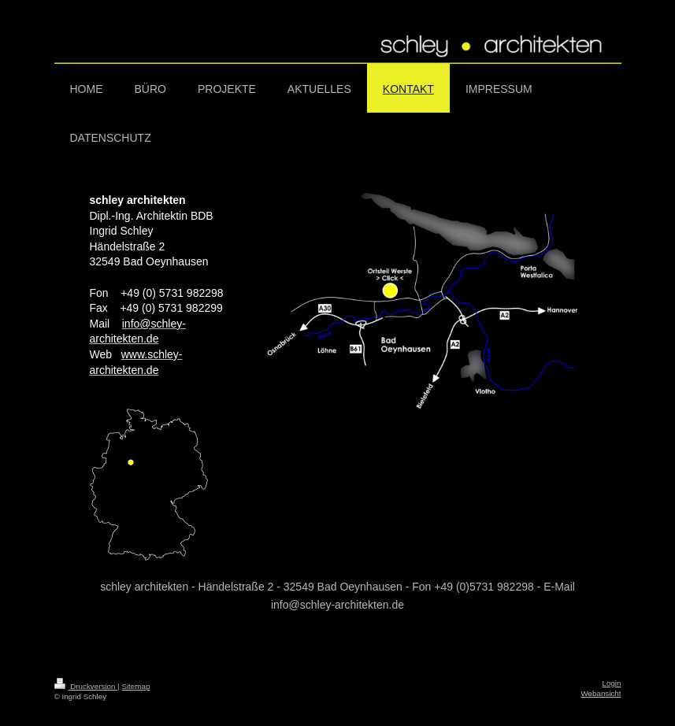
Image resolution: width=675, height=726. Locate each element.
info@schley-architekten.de (337, 604)
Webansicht (600, 693)
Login (612, 683)
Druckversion (86, 686)
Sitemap (135, 686)
